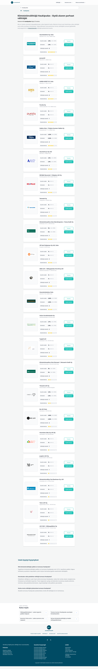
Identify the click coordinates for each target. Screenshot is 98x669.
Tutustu (68, 41)
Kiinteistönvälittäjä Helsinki (40, 647)
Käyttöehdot (68, 647)
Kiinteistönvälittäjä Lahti (39, 656)
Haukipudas (26, 10)
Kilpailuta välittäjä (7, 650)
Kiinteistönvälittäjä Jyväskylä (40, 657)
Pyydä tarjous (69, 44)
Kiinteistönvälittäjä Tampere (40, 650)
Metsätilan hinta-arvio (8, 654)
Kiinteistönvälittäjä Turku (39, 651)
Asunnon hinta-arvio (7, 653)
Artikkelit (45, 633)
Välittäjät (59, 2)
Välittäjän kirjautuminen (70, 654)
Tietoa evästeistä (69, 650)
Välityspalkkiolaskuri (7, 651)
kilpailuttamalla (32, 28)
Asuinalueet (52, 633)
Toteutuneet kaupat (35, 633)
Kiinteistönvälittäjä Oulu (39, 654)
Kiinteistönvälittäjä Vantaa (40, 653)
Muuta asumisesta (81, 2)
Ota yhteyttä (68, 657)
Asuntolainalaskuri (62, 633)
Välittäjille (67, 655)
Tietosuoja (67, 649)
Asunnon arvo (69, 2)
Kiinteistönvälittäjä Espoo (39, 649)
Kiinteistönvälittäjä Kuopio (40, 658)
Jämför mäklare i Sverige (70, 651)
